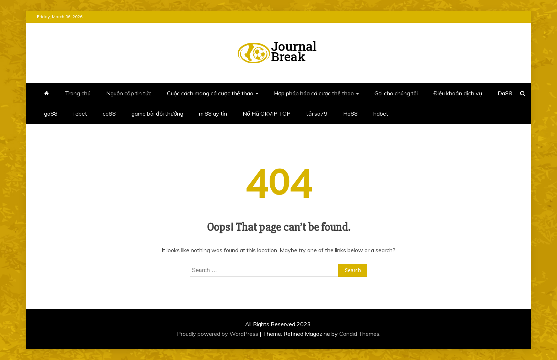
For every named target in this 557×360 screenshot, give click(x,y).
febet (80, 113)
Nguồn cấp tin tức (128, 93)
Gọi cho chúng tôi (396, 93)
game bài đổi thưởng (157, 113)
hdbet (380, 113)
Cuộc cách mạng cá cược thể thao (210, 93)
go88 (51, 113)
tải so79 (317, 113)
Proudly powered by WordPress (218, 333)
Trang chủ (78, 93)
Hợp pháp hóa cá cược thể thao (314, 93)
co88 (109, 113)
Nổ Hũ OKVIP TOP (267, 113)
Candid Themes (359, 333)
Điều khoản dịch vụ (457, 93)
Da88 (505, 93)
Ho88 (350, 113)
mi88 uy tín (213, 113)
